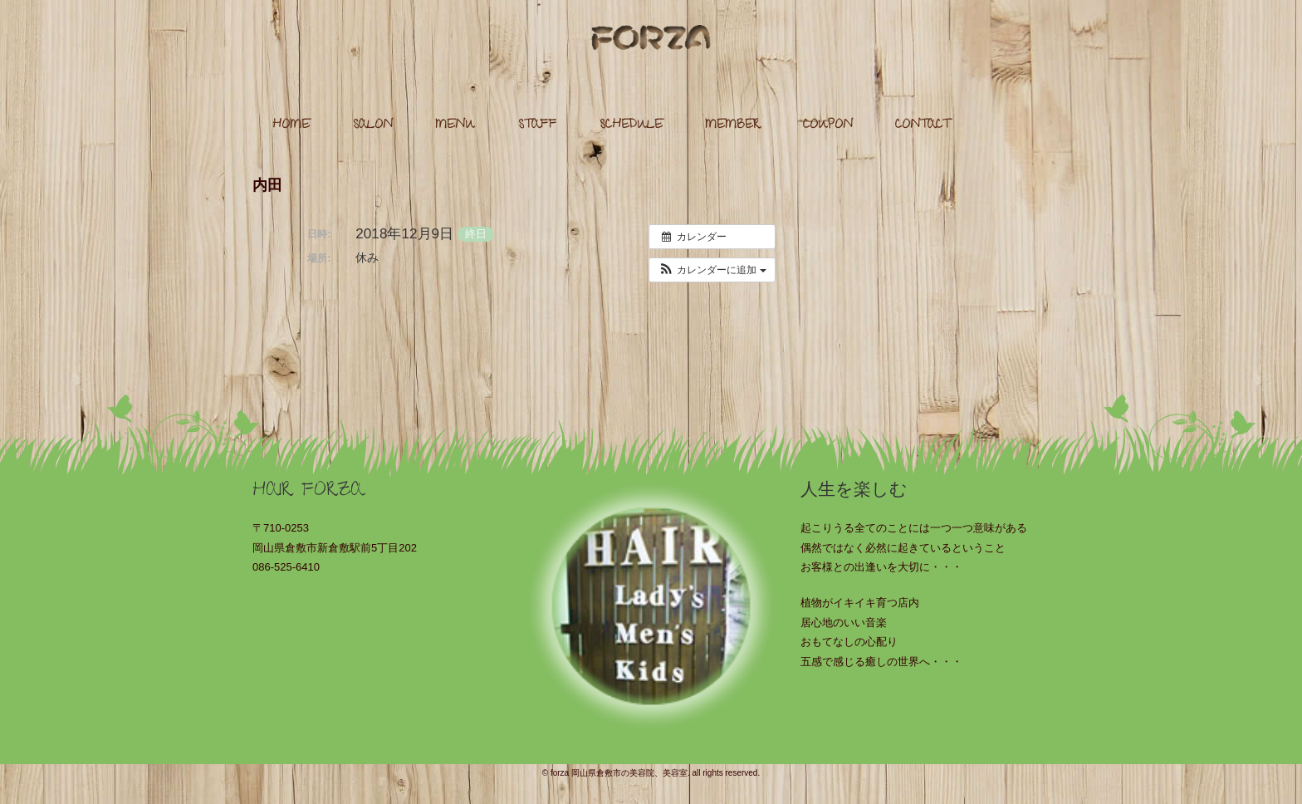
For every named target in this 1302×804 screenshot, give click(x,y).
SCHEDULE (631, 125)
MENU (455, 125)
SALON (373, 125)
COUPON (828, 125)
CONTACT (922, 125)
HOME (291, 125)
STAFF (537, 125)
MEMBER (732, 125)
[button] (712, 270)
